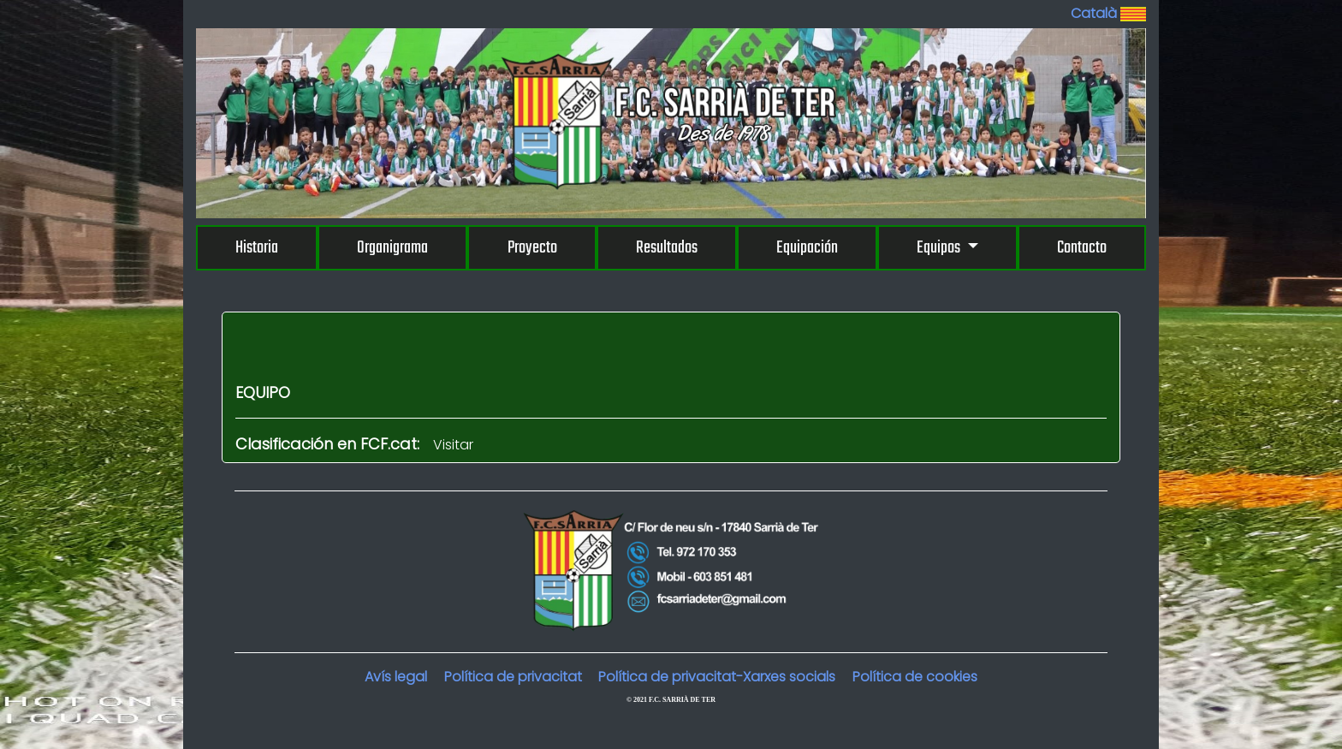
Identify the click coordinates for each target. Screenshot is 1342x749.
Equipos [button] (940, 248)
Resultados (667, 248)
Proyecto (532, 248)
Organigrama (392, 248)
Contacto (1082, 248)
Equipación (807, 248)
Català (1108, 13)
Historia (256, 248)
